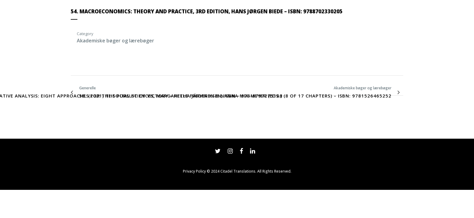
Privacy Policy (194, 171)
